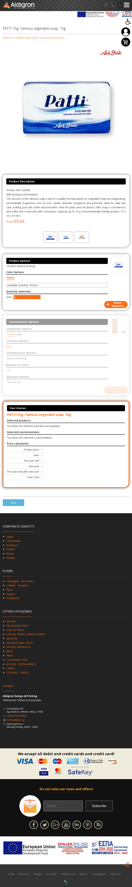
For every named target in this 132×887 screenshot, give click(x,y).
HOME (11, 874)
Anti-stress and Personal (52, 37)
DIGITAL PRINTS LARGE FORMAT (26, 634)
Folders (10, 549)
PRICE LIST (116, 874)
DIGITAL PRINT (15, 630)
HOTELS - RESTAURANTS (21, 664)
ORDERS (38, 874)
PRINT (10, 655)
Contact (8, 686)
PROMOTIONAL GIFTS (27, 37)
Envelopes (12, 545)
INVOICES (12, 638)
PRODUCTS (8, 37)
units (9, 297)
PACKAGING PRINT (17, 625)
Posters (10, 594)
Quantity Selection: (18, 291)
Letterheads (13, 541)
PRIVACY (83, 874)
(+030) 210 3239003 (17, 715)
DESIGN (11, 621)
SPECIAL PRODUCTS (18, 647)
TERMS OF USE (68, 874)
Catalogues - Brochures (20, 581)
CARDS (10, 668)
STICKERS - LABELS (17, 672)
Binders (10, 558)
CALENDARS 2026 (16, 660)
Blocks (10, 553)
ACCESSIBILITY (99, 874)
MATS (9, 651)
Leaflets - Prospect (17, 585)
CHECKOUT (23, 874)
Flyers (9, 589)
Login (125, 31)
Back (13, 502)
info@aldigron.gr (16, 719)
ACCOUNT (51, 874)
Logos (10, 536)
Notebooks (12, 598)
